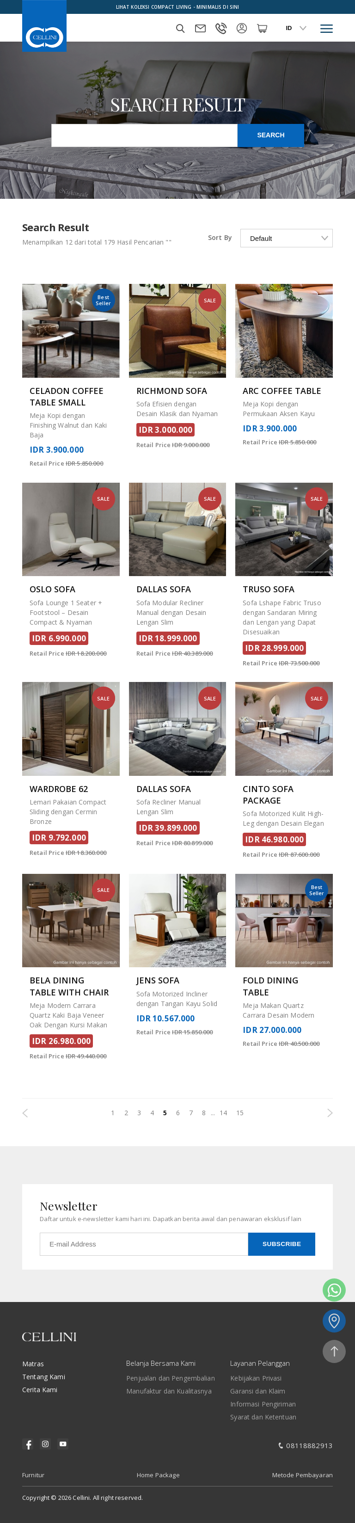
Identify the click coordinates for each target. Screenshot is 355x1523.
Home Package (158, 1475)
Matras (33, 1363)
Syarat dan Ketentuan (263, 1416)
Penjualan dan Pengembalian (170, 1378)
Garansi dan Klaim (257, 1391)
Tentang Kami (43, 1376)
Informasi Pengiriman (263, 1404)
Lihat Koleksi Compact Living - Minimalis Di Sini (177, 7)
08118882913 (309, 1445)
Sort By (220, 237)
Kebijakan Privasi (256, 1378)
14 (223, 1112)
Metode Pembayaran (302, 1475)
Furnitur (33, 1475)
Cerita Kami (40, 1389)
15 (240, 1112)
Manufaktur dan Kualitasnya (169, 1391)
